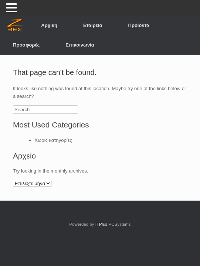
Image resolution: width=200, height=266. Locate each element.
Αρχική (49, 25)
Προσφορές (26, 45)
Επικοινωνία (79, 45)
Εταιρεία (92, 25)
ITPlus (101, 224)
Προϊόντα (139, 25)
